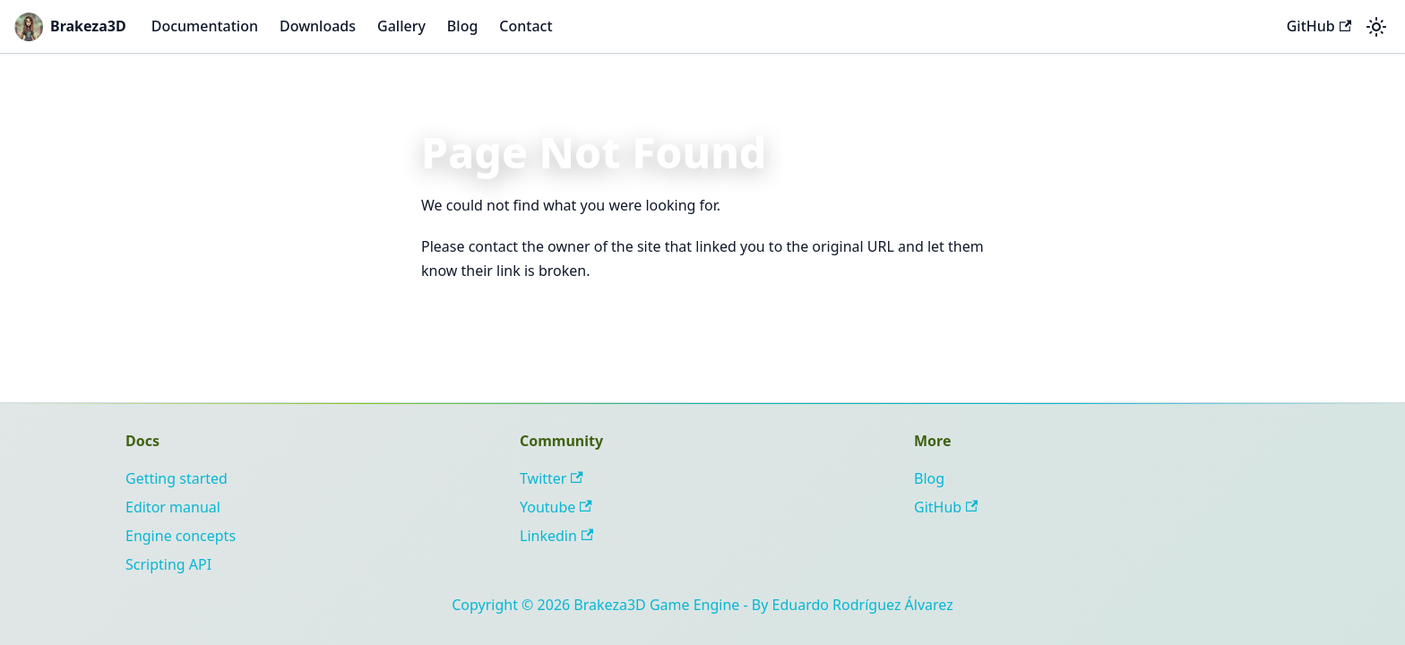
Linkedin (556, 536)
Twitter (551, 478)
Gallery (401, 26)
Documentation (204, 26)
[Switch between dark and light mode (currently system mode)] (1376, 27)
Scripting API (168, 564)
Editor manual (172, 507)
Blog (462, 26)
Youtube (556, 507)
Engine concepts (180, 536)
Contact (525, 26)
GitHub (1319, 26)
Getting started (176, 478)
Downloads (318, 26)
